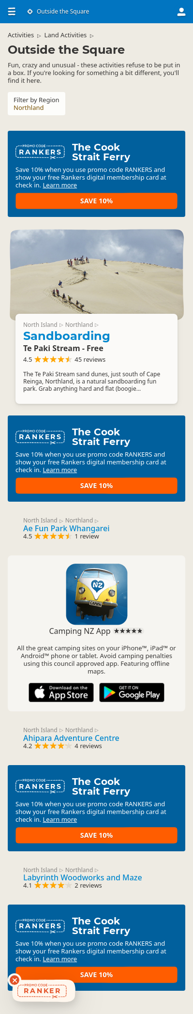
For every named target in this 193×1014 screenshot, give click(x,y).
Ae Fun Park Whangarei (66, 528)
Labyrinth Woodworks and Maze (82, 877)
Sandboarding (66, 336)
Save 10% (96, 200)
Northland (79, 325)
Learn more (60, 185)
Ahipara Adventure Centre (71, 738)
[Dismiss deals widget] (14, 980)
